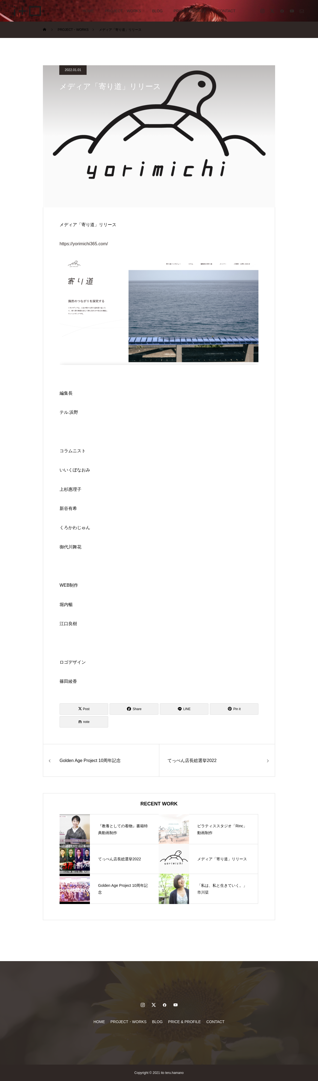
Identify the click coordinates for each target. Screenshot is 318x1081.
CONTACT (226, 11)
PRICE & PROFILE (189, 11)
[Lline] (184, 709)
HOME (88, 11)
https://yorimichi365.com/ (84, 243)
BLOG (157, 11)
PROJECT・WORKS (123, 11)
